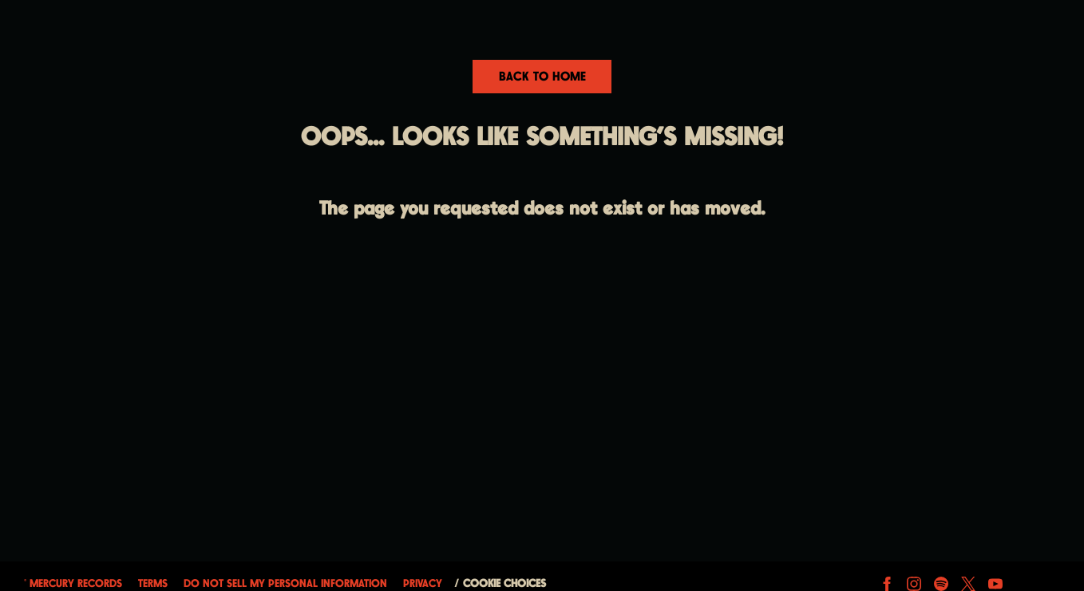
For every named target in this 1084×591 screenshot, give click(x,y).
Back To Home (542, 77)
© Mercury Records (73, 583)
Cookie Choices (504, 583)
